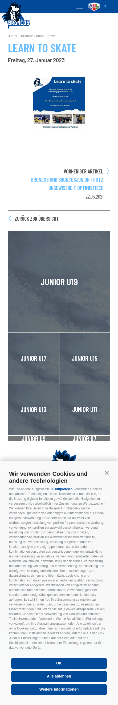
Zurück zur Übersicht (37, 218)
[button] (106, 472)
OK (59, 663)
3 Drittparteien (61, 489)
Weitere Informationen (59, 689)
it (105, 6)
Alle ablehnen (59, 676)
